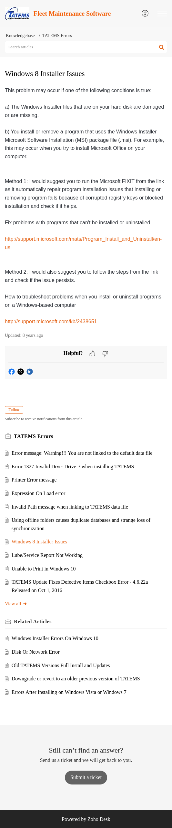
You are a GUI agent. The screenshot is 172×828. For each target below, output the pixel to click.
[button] (162, 13)
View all (16, 603)
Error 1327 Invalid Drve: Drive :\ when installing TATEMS (73, 466)
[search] (86, 47)
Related (33, 621)
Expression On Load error (39, 493)
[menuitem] (145, 13)
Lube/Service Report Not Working (47, 555)
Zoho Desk (98, 819)
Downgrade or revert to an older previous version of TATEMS (76, 678)
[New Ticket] (86, 777)
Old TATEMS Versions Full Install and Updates (61, 665)
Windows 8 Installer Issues (39, 541)
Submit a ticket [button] (86, 777)
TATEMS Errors (57, 35)
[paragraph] (86, 206)
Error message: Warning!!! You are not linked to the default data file (82, 453)
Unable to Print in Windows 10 (44, 568)
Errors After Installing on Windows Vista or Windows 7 (69, 692)
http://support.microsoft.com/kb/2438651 (51, 321)
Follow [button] (14, 409)
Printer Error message (34, 479)
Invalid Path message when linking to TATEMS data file (70, 507)
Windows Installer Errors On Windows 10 (55, 638)
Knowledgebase (20, 35)
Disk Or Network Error (36, 652)
